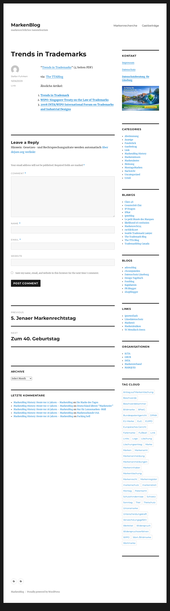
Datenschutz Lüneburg (137, 274)
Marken (127, 450)
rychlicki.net (131, 229)
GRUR (128, 357)
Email (16, 239)
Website (16, 256)
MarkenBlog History (135, 153)
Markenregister (148, 479)
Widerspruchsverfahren (136, 531)
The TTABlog (54, 76)
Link (13, 85)
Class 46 (129, 202)
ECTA (127, 353)
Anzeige (129, 139)
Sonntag (127, 502)
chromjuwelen (132, 271)
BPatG (141, 409)
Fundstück (130, 143)
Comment (18, 173)
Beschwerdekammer (134, 403)
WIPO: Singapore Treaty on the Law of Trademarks (75, 100)
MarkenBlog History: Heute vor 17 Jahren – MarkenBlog (43, 406)
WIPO (126, 537)
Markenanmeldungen (135, 461)
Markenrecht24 (133, 226)
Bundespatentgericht (135, 415)
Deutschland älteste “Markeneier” (95, 406)
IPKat (127, 212)
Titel (138, 502)
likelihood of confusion (137, 222)
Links (126, 438)
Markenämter (132, 160)
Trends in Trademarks (56, 67)
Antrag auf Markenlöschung (138, 392)
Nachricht (130, 171)
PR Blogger (130, 288)
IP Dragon (130, 208)
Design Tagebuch (134, 278)
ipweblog (129, 215)
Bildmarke (129, 409)
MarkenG (130, 322)
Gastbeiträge (150, 25)
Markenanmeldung (134, 456)
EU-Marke (128, 421)
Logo (135, 438)
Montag (127, 490)
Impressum (128, 62)
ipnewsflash (131, 315)
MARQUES (130, 367)
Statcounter (8, 608)
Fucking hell (83, 416)
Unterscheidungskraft (135, 514)
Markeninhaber (131, 467)
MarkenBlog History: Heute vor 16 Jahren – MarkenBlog (43, 416)
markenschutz (131, 485)
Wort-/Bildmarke (142, 537)
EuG (139, 421)
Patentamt (141, 490)
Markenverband (133, 364)
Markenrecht (130, 479)
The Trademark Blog (135, 236)
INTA (127, 360)
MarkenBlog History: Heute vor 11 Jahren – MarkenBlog (43, 402)
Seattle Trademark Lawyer (138, 233)
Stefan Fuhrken (19, 76)
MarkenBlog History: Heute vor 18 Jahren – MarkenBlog (43, 409)
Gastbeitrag (131, 146)
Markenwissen (132, 157)
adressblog (130, 267)
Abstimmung (132, 136)
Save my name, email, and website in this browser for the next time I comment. (57, 273)
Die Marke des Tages (87, 402)
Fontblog (129, 281)
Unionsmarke (130, 508)
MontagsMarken (133, 167)
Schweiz (151, 496)
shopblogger (131, 292)
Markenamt (141, 450)
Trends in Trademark (55, 95)
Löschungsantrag (132, 444)
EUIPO (148, 421)
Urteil (128, 178)
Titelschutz (150, 502)
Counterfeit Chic (133, 205)
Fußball (143, 432)
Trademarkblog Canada (137, 243)
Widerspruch (143, 525)
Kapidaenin (131, 285)
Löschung (146, 438)
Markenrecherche (125, 25)
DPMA (153, 415)
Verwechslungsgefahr (135, 519)
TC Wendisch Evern (135, 329)
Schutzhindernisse (133, 496)
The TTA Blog (132, 240)
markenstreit (149, 485)
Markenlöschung (132, 473)
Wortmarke (129, 543)
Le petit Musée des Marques (139, 219)
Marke (148, 444)
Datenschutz (128, 69)
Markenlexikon (133, 326)
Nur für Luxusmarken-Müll (91, 409)
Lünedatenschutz (134, 319)
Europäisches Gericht (134, 427)
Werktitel (128, 525)
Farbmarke (129, 432)
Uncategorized (132, 174)
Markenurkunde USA (88, 412)
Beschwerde (130, 398)
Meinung (129, 164)
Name (16, 223)
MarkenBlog (25, 25)
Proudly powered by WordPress (43, 591)
